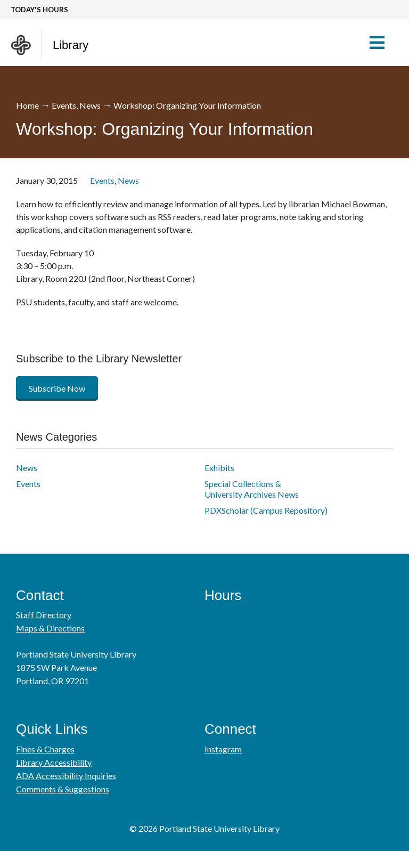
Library (70, 45)
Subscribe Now (57, 388)
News (90, 105)
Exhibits (219, 468)
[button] (382, 42)
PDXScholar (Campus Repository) (266, 510)
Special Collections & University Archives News (251, 489)
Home (27, 105)
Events (64, 105)
